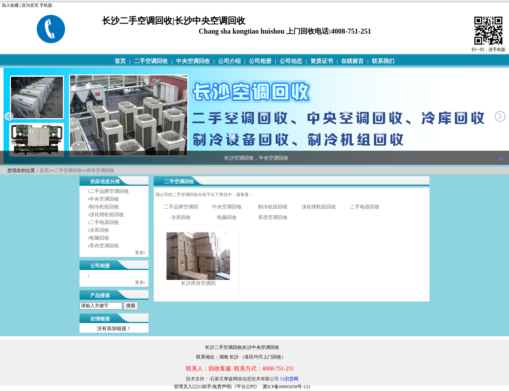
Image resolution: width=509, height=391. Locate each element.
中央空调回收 (193, 61)
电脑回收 (99, 238)
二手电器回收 (104, 222)
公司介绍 (229, 61)
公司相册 (260, 61)
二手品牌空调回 (181, 206)
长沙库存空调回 (198, 283)
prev (9, 116)
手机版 (46, 5)
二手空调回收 (151, 61)
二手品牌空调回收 (109, 191)
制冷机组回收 (104, 206)
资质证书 (321, 61)
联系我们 (383, 61)
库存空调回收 (100, 170)
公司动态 (291, 61)
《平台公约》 (245, 386)
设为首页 (30, 5)
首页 (120, 61)
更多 (139, 252)
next (500, 116)
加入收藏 (10, 5)
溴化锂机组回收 (106, 214)
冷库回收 (99, 230)
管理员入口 (185, 386)
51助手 (204, 386)
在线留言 (352, 61)
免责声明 (221, 386)
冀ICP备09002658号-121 (286, 386)
